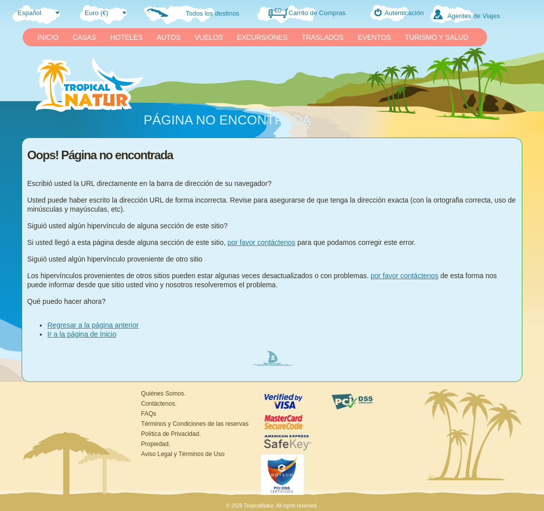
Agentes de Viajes (473, 16)
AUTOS (168, 37)
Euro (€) (96, 13)
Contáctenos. (159, 403)
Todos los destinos (212, 13)
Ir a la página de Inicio (81, 334)
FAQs (148, 413)
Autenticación (404, 13)
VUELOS (208, 37)
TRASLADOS (323, 37)
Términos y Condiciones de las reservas (194, 423)
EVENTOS (374, 37)
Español (29, 13)
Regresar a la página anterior (93, 325)
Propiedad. (155, 444)
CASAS (84, 37)
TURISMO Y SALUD (436, 37)
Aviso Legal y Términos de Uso (183, 454)
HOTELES (126, 37)
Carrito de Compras (317, 13)
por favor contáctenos (262, 242)
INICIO (47, 37)
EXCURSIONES (262, 37)
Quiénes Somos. (163, 393)
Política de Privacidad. (171, 433)
